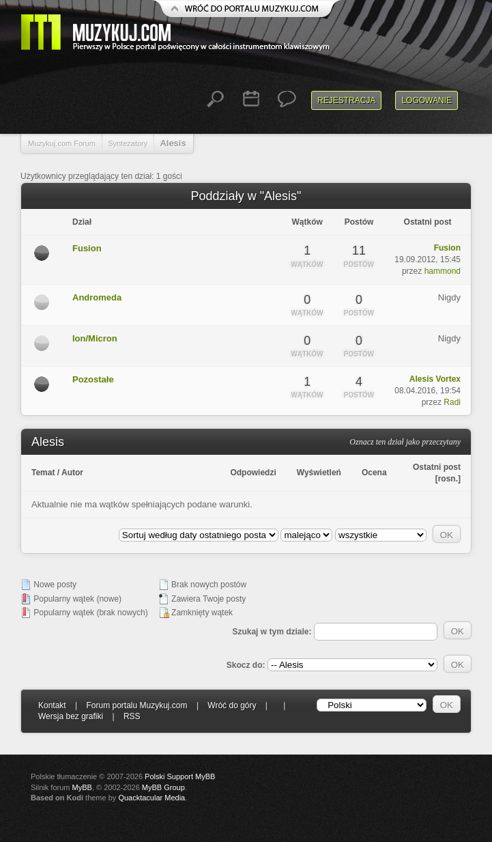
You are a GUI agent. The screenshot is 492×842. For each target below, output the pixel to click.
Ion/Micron (94, 338)
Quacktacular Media (151, 798)
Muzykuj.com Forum (62, 143)
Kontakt (52, 705)
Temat (43, 472)
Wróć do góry (231, 705)
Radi (452, 402)
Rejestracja (346, 100)
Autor (72, 472)
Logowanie (426, 100)
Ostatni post (437, 467)
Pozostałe (93, 379)
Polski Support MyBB (180, 776)
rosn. (448, 478)
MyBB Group (163, 787)
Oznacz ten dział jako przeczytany (405, 442)
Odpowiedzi (253, 472)
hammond (442, 271)
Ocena (374, 472)
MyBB (82, 787)
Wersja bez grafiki (70, 716)
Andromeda (96, 297)
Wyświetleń (319, 472)
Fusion (87, 248)
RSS (132, 716)
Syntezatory (127, 143)
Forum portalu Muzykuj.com (137, 705)
